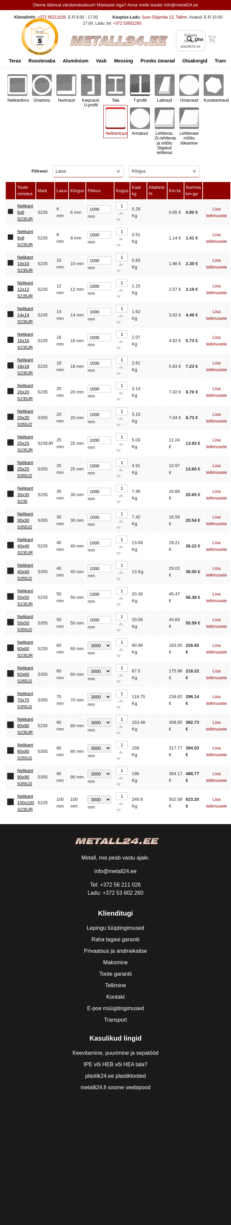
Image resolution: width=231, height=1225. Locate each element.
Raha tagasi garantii (115, 939)
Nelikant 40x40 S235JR (25, 546)
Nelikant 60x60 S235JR (25, 649)
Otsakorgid (194, 60)
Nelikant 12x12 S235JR (25, 289)
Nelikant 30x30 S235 (25, 495)
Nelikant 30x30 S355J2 (25, 520)
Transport (115, 1020)
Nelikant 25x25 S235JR (25, 443)
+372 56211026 (51, 17)
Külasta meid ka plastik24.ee (191, 40)
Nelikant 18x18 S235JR (25, 366)
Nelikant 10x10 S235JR (25, 264)
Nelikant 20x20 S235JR (25, 392)
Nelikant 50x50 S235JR (25, 597)
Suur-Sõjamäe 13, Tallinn (164, 17)
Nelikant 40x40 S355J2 (25, 572)
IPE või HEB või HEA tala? (116, 1064)
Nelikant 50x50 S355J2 (25, 623)
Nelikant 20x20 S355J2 (25, 418)
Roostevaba (41, 60)
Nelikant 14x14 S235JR (25, 315)
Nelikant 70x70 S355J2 (25, 700)
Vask (101, 60)
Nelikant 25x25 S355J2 (25, 469)
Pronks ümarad (157, 60)
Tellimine (115, 985)
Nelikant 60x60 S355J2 (25, 674)
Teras (15, 60)
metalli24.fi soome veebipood (115, 1087)
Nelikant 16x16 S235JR (25, 341)
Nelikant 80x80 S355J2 (25, 751)
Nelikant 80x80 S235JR (25, 726)
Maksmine (115, 962)
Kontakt (115, 997)
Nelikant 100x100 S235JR (25, 803)
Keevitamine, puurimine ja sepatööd (115, 1053)
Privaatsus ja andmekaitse (115, 951)
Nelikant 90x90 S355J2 (25, 777)
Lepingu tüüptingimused (115, 928)
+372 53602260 (127, 23)
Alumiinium (75, 60)
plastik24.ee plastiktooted (115, 1076)
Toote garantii (115, 974)
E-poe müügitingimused (115, 1008)
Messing (123, 60)
